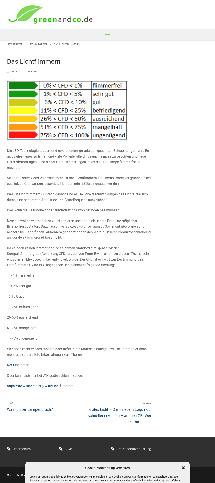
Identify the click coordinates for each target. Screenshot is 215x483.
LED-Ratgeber (38, 44)
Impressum (22, 449)
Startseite (15, 44)
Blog (33, 71)
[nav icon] (107, 34)
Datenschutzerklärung (134, 449)
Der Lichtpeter (18, 365)
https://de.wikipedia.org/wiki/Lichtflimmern (40, 386)
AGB (69, 449)
